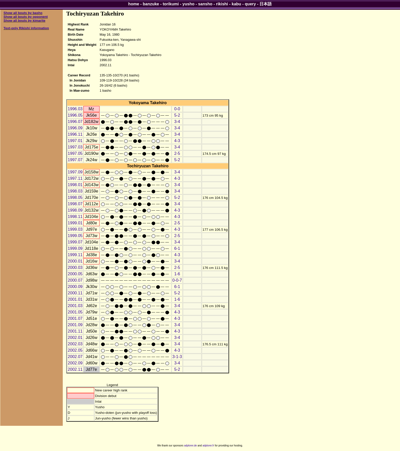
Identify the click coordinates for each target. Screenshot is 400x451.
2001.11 (75, 331)
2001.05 (75, 312)
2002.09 (75, 363)
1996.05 (75, 115)
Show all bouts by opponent (26, 17)
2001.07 (75, 318)
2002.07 (75, 356)
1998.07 (75, 204)
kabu (236, 4)
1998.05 (75, 197)
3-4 (177, 121)
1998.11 (75, 216)
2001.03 (75, 306)
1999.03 (75, 229)
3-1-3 (177, 356)
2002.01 (75, 337)
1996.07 (75, 121)
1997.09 (75, 172)
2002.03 (75, 344)
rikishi (222, 4)
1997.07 (75, 160)
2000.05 (75, 274)
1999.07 (75, 242)
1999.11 (75, 255)
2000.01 (75, 261)
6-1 (177, 248)
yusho (188, 4)
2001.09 (75, 325)
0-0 (177, 109)
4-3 (177, 141)
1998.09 (75, 210)
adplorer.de (190, 445)
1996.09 (75, 128)
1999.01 (75, 223)
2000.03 (75, 267)
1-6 (177, 274)
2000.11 (75, 293)
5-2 (177, 115)
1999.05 (75, 236)
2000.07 (75, 280)
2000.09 (75, 286)
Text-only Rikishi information (26, 28)
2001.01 (75, 299)
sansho (205, 4)
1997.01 (75, 141)
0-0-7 (177, 280)
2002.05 (75, 350)
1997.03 (75, 147)
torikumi (171, 4)
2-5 (177, 153)
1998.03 (75, 191)
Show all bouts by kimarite (24, 20)
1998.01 (75, 185)
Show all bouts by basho (23, 13)
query (250, 4)
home (133, 4)
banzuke (151, 4)
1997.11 (75, 178)
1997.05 (75, 153)
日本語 (265, 4)
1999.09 (75, 248)
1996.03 (75, 109)
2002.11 (75, 369)
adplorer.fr (208, 445)
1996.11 (75, 134)
